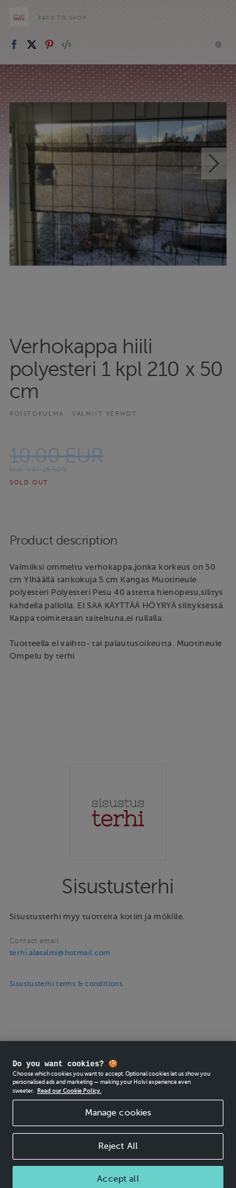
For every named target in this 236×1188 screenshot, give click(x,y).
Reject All (118, 1155)
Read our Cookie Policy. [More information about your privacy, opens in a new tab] (69, 1100)
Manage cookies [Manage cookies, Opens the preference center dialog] (118, 1121)
